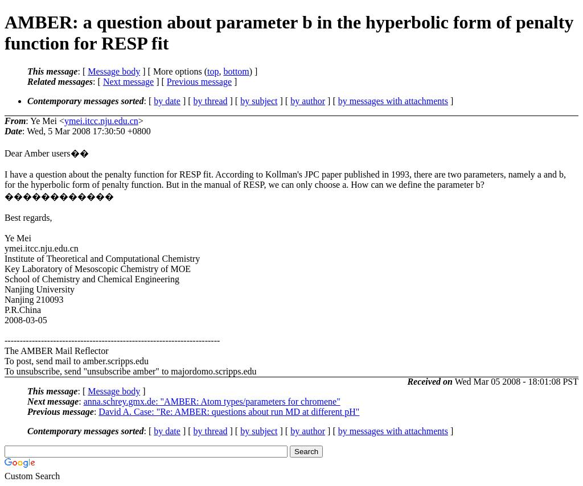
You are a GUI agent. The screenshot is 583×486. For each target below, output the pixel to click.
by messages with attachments (393, 101)
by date (167, 101)
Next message (128, 82)
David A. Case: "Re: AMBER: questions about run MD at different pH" (228, 412)
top (213, 71)
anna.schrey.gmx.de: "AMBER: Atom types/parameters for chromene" (212, 401)
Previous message (199, 82)
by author (307, 101)
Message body (114, 71)
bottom (236, 71)
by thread (211, 101)
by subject (258, 101)
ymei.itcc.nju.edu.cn (101, 121)
